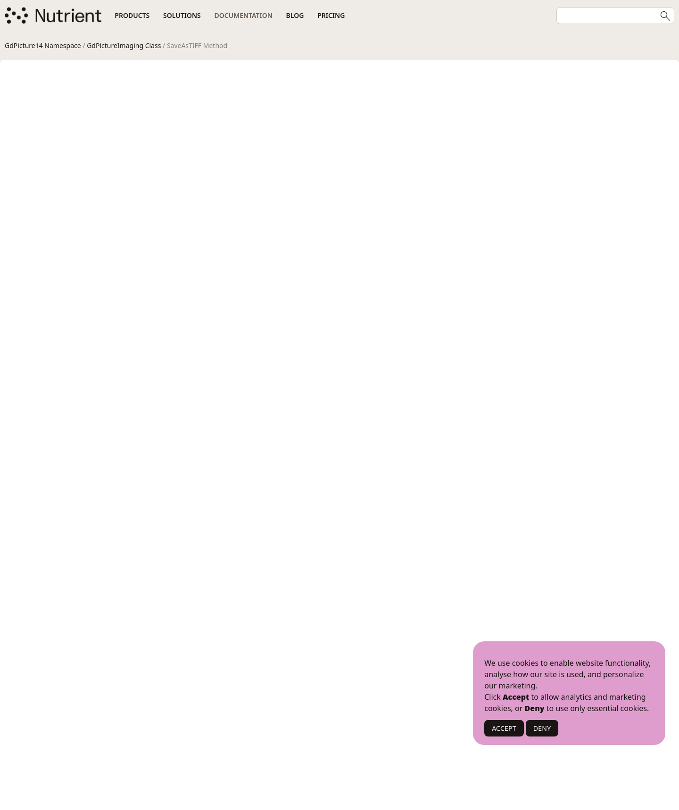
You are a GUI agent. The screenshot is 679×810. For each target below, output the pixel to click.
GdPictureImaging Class (124, 45)
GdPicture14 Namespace (43, 45)
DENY (542, 728)
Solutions (182, 15)
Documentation (244, 15)
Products (132, 15)
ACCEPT (504, 728)
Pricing (331, 15)
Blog (295, 15)
